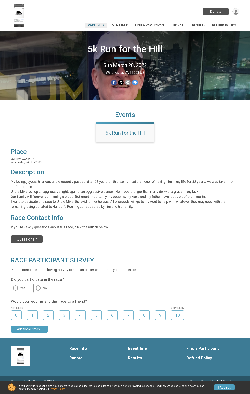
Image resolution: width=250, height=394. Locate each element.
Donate (215, 11)
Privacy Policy (57, 388)
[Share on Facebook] (114, 82)
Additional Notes (28, 334)
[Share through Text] (135, 82)
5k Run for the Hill (125, 49)
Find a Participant (150, 25)
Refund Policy (224, 25)
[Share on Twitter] (121, 82)
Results (198, 25)
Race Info (96, 25)
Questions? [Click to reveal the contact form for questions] (27, 244)
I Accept (224, 387)
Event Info (119, 25)
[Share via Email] (127, 82)
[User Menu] (235, 11)
